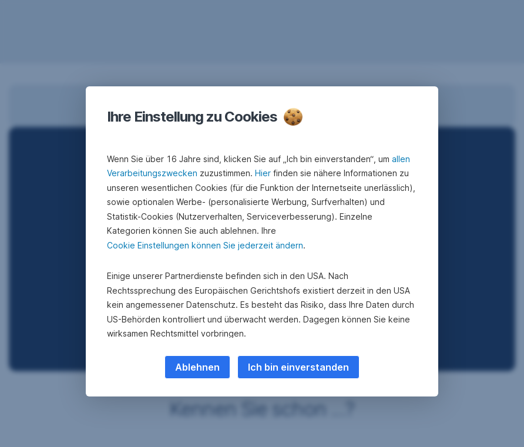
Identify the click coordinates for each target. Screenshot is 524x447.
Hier (263, 173)
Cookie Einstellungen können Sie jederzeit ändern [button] (205, 245)
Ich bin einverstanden (298, 367)
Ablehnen (197, 367)
